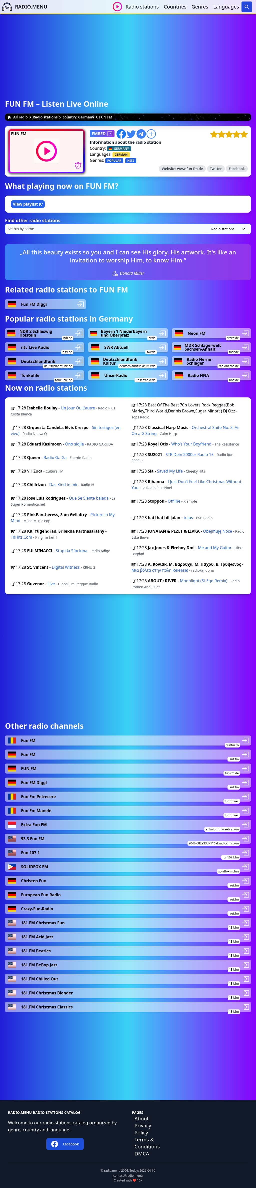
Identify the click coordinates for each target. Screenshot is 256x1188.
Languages (226, 6)
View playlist (28, 204)
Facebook (237, 168)
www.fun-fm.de (190, 168)
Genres (200, 6)
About (141, 1118)
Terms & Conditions (147, 1143)
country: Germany (78, 117)
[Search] (247, 7)
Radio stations (142, 6)
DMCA (141, 1153)
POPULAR (114, 161)
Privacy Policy (142, 1129)
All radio (17, 117)
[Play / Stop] (117, 6)
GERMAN (121, 155)
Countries (175, 6)
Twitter (216, 168)
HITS (130, 161)
